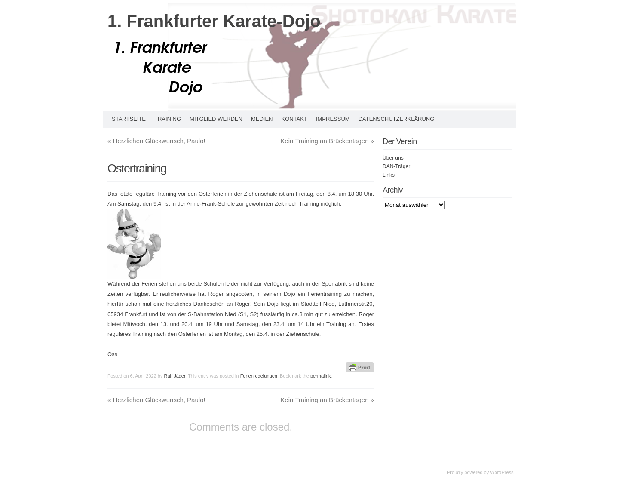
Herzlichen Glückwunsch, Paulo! (156, 141)
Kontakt (294, 119)
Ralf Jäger (175, 375)
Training (167, 119)
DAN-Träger (396, 166)
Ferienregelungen (258, 375)
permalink (320, 375)
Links (389, 175)
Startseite (129, 119)
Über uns (393, 158)
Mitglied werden (216, 119)
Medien (262, 119)
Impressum (333, 119)
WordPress (501, 472)
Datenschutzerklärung (397, 119)
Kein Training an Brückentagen (327, 141)
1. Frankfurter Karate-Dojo (214, 21)
